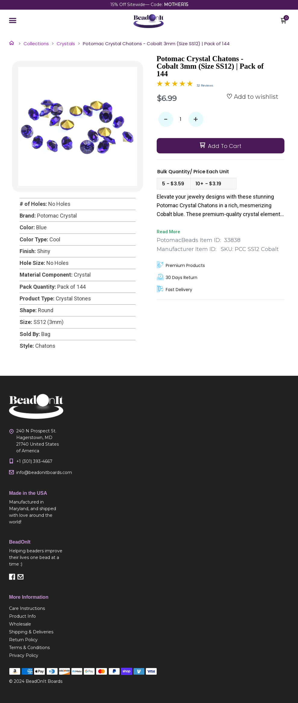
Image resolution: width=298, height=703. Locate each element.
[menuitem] (36, 608)
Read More (168, 231)
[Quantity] (180, 119)
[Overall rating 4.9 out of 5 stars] (175, 84)
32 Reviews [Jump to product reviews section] (205, 85)
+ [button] (196, 119)
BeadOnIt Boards (44, 681)
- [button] (166, 119)
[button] (12, 21)
